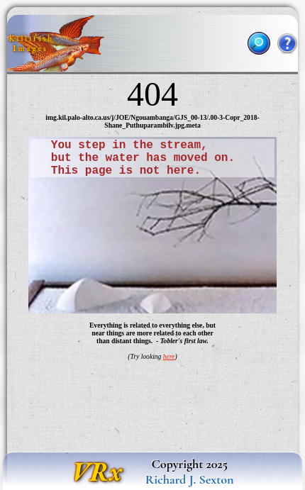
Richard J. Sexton (189, 479)
